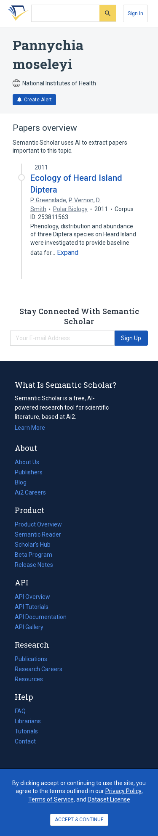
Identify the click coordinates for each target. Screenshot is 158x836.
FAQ (20, 711)
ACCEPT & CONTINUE (79, 820)
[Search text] (65, 13)
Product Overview (38, 524)
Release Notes (34, 564)
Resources (29, 679)
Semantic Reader (38, 534)
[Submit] (107, 13)
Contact (25, 741)
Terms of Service (51, 799)
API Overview (32, 596)
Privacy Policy (123, 791)
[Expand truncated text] (67, 252)
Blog (24, 482)
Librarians (28, 721)
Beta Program (33, 554)
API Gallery (29, 627)
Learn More (30, 427)
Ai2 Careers (30, 492)
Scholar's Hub (33, 544)
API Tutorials (31, 606)
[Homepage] (16, 13)
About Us (27, 462)
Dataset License (109, 799)
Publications (31, 659)
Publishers (29, 472)
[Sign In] (135, 13)
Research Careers (38, 669)
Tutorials (26, 731)
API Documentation (41, 617)
